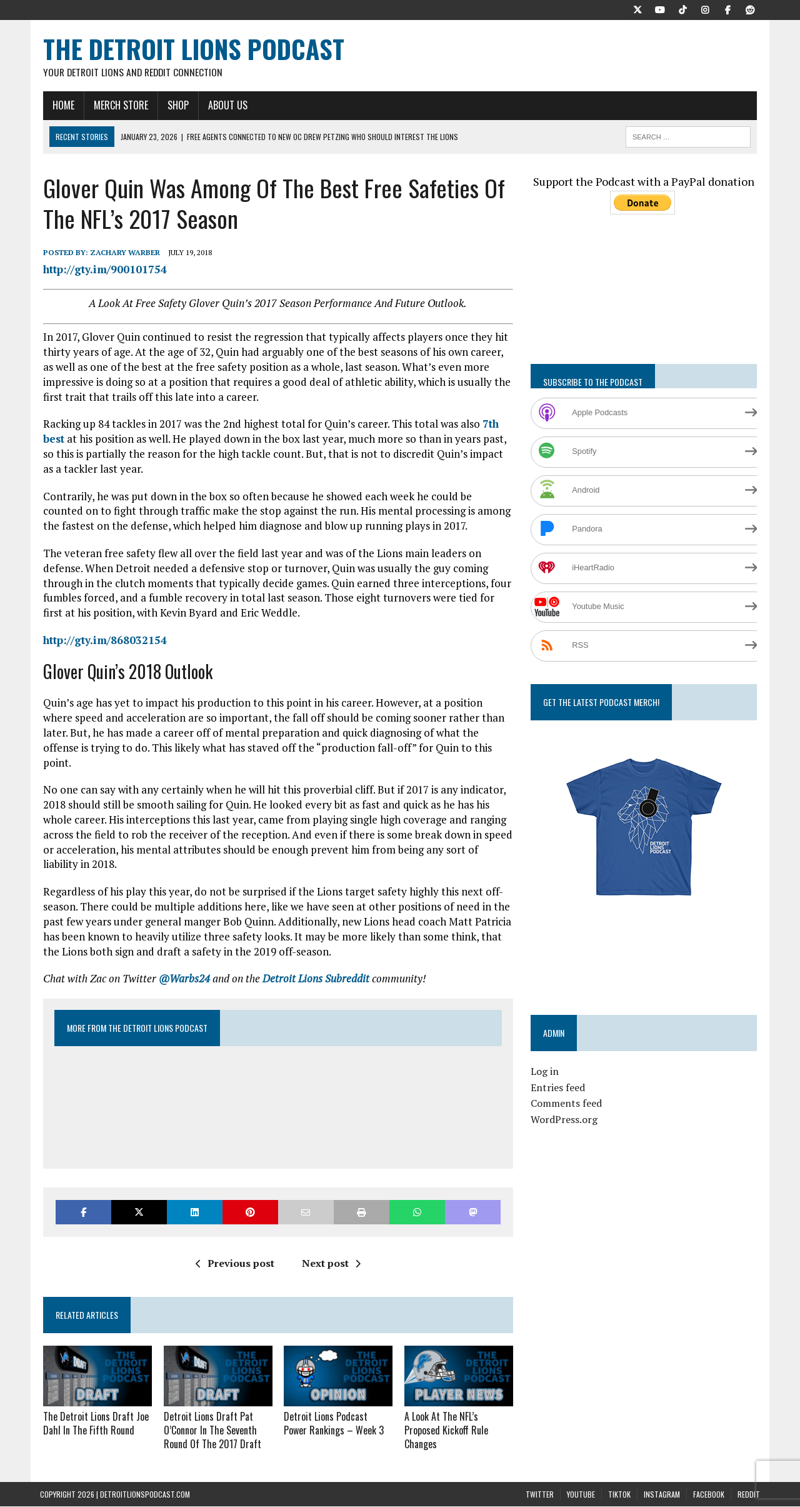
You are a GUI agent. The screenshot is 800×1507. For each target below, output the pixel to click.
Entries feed (559, 1088)
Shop (175, 105)
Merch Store (118, 105)
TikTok (619, 1478)
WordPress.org (565, 1120)
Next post (330, 1249)
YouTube (581, 1478)
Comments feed (567, 1104)
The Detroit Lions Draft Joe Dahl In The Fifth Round (93, 1409)
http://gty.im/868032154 (102, 640)
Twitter (540, 1478)
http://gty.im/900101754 (102, 270)
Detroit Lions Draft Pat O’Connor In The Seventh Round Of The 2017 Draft (210, 1415)
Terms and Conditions (400, 1499)
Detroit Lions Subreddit (312, 964)
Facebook (708, 1478)
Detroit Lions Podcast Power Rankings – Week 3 (337, 1409)
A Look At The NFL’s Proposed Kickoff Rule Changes (446, 1415)
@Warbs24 (181, 964)
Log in (546, 1072)
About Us (224, 105)
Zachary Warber (122, 253)
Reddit (749, 1478)
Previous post (233, 1249)
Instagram (662, 1478)
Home (60, 105)
